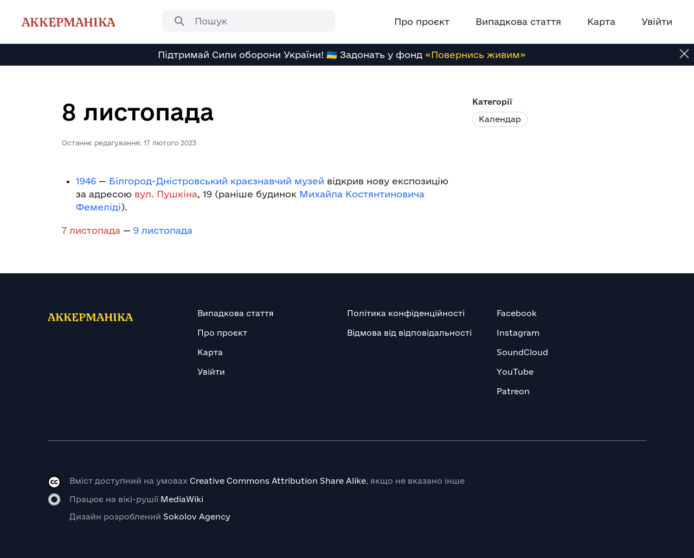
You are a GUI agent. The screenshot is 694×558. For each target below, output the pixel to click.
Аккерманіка (68, 22)
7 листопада (91, 230)
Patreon (513, 391)
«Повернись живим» (475, 54)
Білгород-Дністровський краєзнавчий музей (216, 181)
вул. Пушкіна (165, 194)
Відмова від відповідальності (409, 332)
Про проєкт (222, 332)
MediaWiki (181, 499)
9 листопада (162, 230)
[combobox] (248, 21)
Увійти (211, 371)
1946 (86, 181)
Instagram (518, 332)
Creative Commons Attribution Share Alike (278, 480)
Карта (210, 352)
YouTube (515, 371)
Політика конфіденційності (406, 313)
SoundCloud (522, 352)
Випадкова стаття (235, 313)
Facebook (517, 313)
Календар (500, 119)
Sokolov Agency (196, 516)
